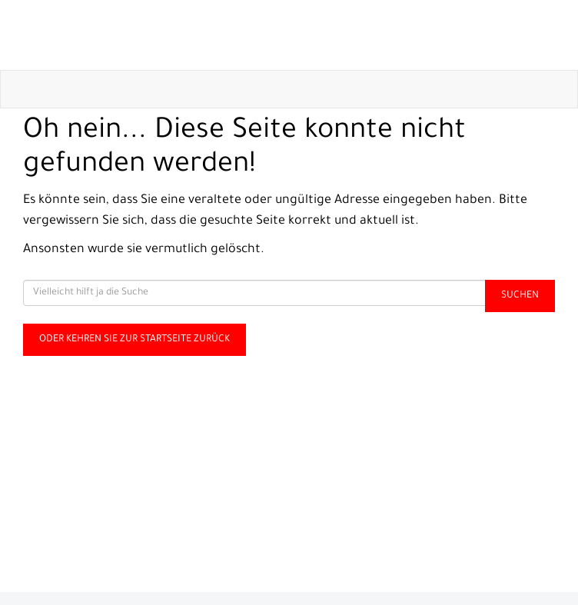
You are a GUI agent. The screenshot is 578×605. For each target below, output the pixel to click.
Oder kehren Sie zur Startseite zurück (134, 339)
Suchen (520, 296)
